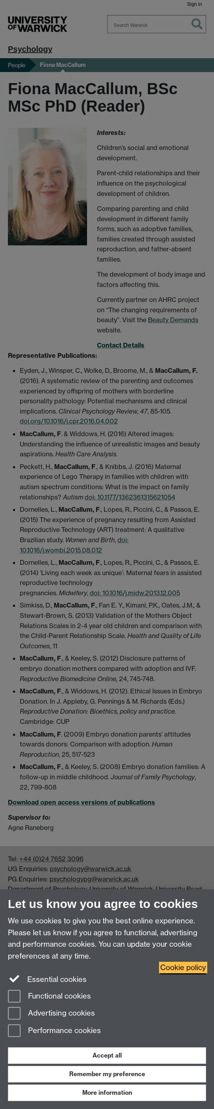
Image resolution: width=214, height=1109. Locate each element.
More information (107, 1092)
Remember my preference (107, 1074)
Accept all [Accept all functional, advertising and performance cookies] (107, 1055)
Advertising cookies (51, 1013)
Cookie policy (183, 967)
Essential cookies (47, 979)
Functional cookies (49, 996)
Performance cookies (54, 1031)
